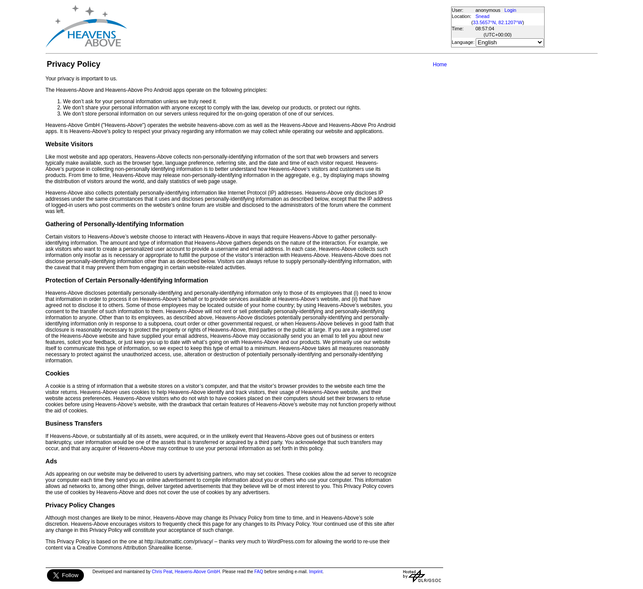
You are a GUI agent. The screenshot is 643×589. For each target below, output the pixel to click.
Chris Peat (162, 571)
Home (440, 64)
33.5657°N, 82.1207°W (498, 22)
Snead (483, 16)
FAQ (258, 571)
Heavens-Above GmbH (197, 571)
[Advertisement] (288, 26)
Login (511, 10)
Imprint (316, 571)
